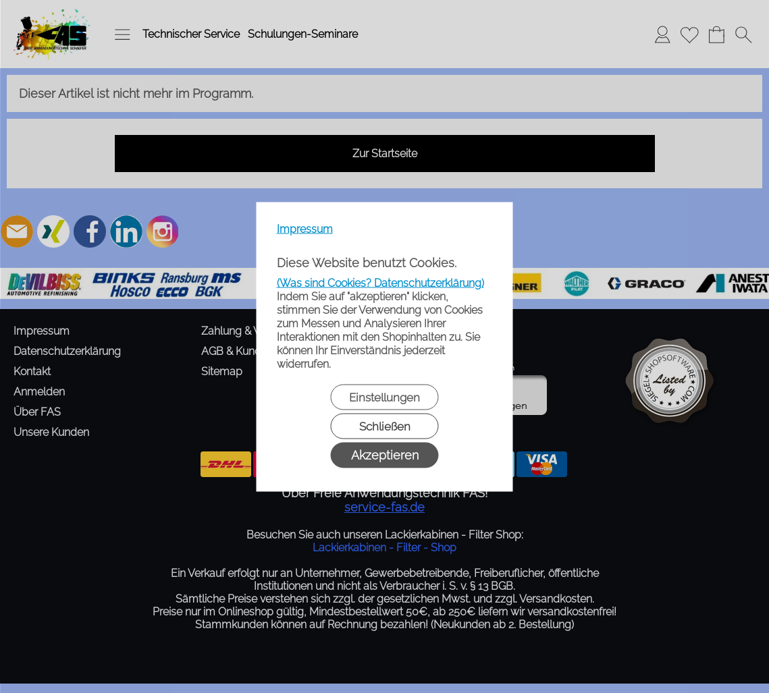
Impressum (305, 228)
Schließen (384, 426)
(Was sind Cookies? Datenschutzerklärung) (380, 282)
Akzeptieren (385, 454)
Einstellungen (384, 397)
